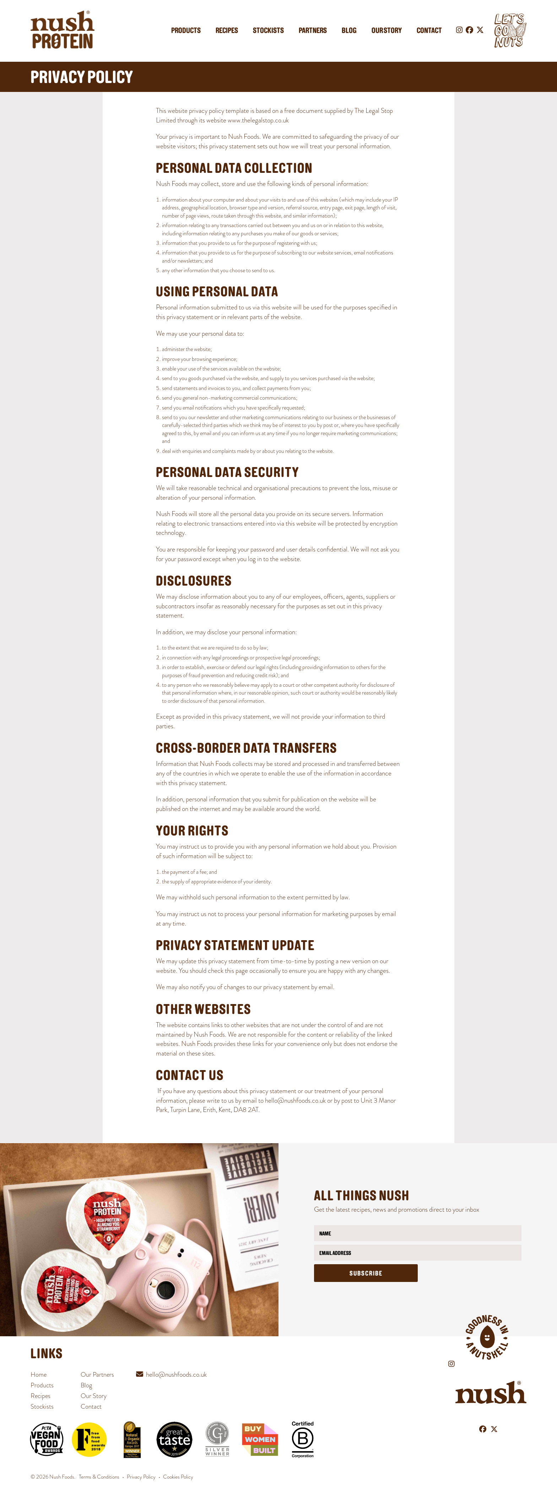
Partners (313, 31)
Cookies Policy (178, 1476)
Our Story (387, 31)
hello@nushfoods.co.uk (295, 1100)
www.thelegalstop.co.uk (258, 120)
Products (186, 31)
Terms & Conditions (99, 1476)
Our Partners (97, 1374)
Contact (429, 31)
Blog (349, 31)
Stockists (268, 31)
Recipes (227, 31)
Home (39, 1374)
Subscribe (366, 1274)
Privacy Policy (141, 1476)
